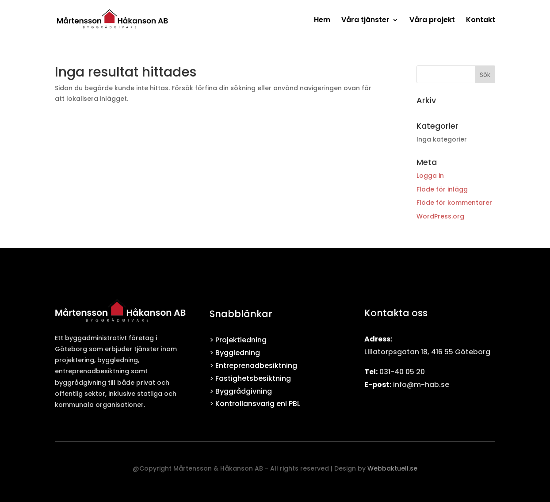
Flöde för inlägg (442, 189)
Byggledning (237, 353)
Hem (322, 21)
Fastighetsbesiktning (253, 378)
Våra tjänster (365, 21)
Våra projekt (432, 21)
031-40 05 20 (402, 372)
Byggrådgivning (243, 391)
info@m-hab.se (421, 384)
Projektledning (241, 340)
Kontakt (480, 21)
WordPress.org (440, 216)
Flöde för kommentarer (454, 202)
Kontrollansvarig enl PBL (257, 404)
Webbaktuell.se (392, 468)
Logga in (430, 175)
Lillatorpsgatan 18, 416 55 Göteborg (427, 352)
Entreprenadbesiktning (256, 365)
